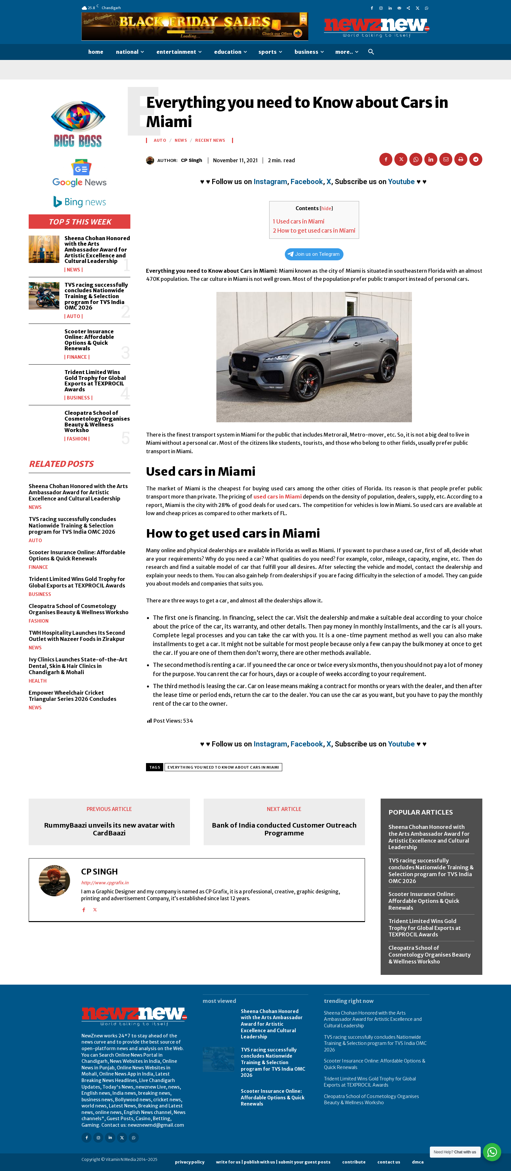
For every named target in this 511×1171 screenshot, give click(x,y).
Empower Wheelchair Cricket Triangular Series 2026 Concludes (72, 695)
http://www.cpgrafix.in (104, 883)
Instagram (270, 182)
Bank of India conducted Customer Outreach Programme (284, 829)
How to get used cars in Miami (314, 230)
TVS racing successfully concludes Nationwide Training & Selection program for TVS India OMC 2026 (96, 296)
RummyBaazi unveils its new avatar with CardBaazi (109, 829)
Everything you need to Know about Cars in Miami (223, 767)
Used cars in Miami (299, 221)
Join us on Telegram (313, 254)
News (73, 269)
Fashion (77, 439)
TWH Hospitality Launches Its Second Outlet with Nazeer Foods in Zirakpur (77, 635)
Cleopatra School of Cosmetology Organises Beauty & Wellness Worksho (97, 421)
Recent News (210, 140)
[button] (371, 52)
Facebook (307, 182)
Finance (77, 357)
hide (326, 208)
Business (78, 398)
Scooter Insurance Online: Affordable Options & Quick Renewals (89, 340)
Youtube (401, 182)
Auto (73, 316)
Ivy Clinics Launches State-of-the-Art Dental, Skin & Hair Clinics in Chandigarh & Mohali (78, 665)
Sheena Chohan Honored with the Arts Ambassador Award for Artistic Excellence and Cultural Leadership (97, 249)
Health (38, 681)
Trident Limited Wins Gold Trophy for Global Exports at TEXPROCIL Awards (95, 381)
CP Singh (191, 160)
